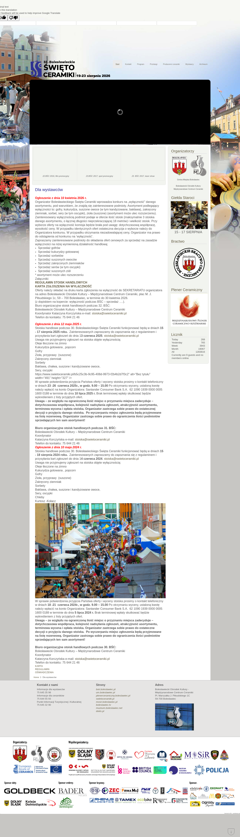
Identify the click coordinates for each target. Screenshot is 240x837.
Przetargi (153, 64)
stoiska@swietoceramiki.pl (109, 313)
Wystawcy (189, 64)
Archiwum (203, 64)
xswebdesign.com (236, 813)
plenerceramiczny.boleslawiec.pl (113, 695)
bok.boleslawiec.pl (106, 689)
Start (117, 64)
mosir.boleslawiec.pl (106, 702)
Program (140, 64)
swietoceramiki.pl (105, 698)
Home (36, 677)
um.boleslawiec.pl (105, 692)
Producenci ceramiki (171, 64)
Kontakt (128, 64)
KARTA (39, 666)
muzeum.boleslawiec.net (109, 708)
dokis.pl (100, 711)
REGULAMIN (42, 669)
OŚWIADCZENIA (44, 672)
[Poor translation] (13, 18)
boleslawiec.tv (103, 704)
